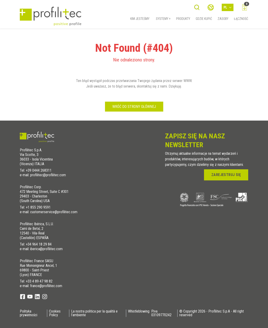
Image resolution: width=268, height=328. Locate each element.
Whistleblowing (138, 311)
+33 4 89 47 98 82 (39, 281)
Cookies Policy (55, 313)
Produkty (183, 20)
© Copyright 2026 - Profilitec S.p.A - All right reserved (211, 313)
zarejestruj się (226, 175)
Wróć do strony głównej (134, 106)
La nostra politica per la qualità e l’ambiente (94, 313)
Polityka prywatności (28, 313)
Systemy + (163, 20)
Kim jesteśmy (139, 20)
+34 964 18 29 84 (39, 244)
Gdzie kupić (204, 20)
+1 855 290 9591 (38, 207)
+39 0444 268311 (39, 170)
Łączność (241, 20)
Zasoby (223, 20)
